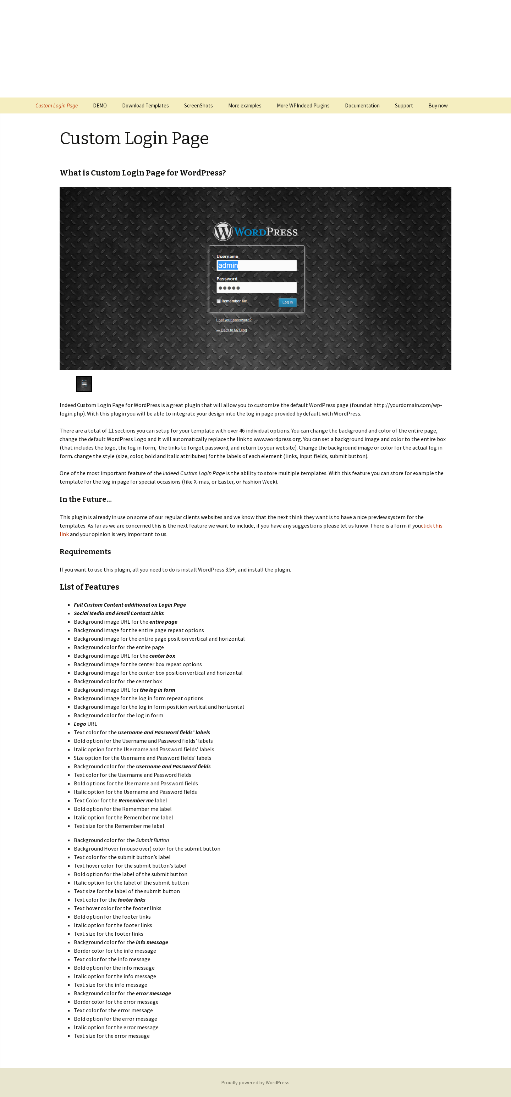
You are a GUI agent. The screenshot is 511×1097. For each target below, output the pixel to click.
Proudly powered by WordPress (255, 1082)
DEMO (100, 105)
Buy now (438, 105)
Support (404, 105)
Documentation (362, 105)
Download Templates (145, 105)
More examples (245, 105)
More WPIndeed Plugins (303, 105)
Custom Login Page (56, 105)
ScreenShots (198, 105)
